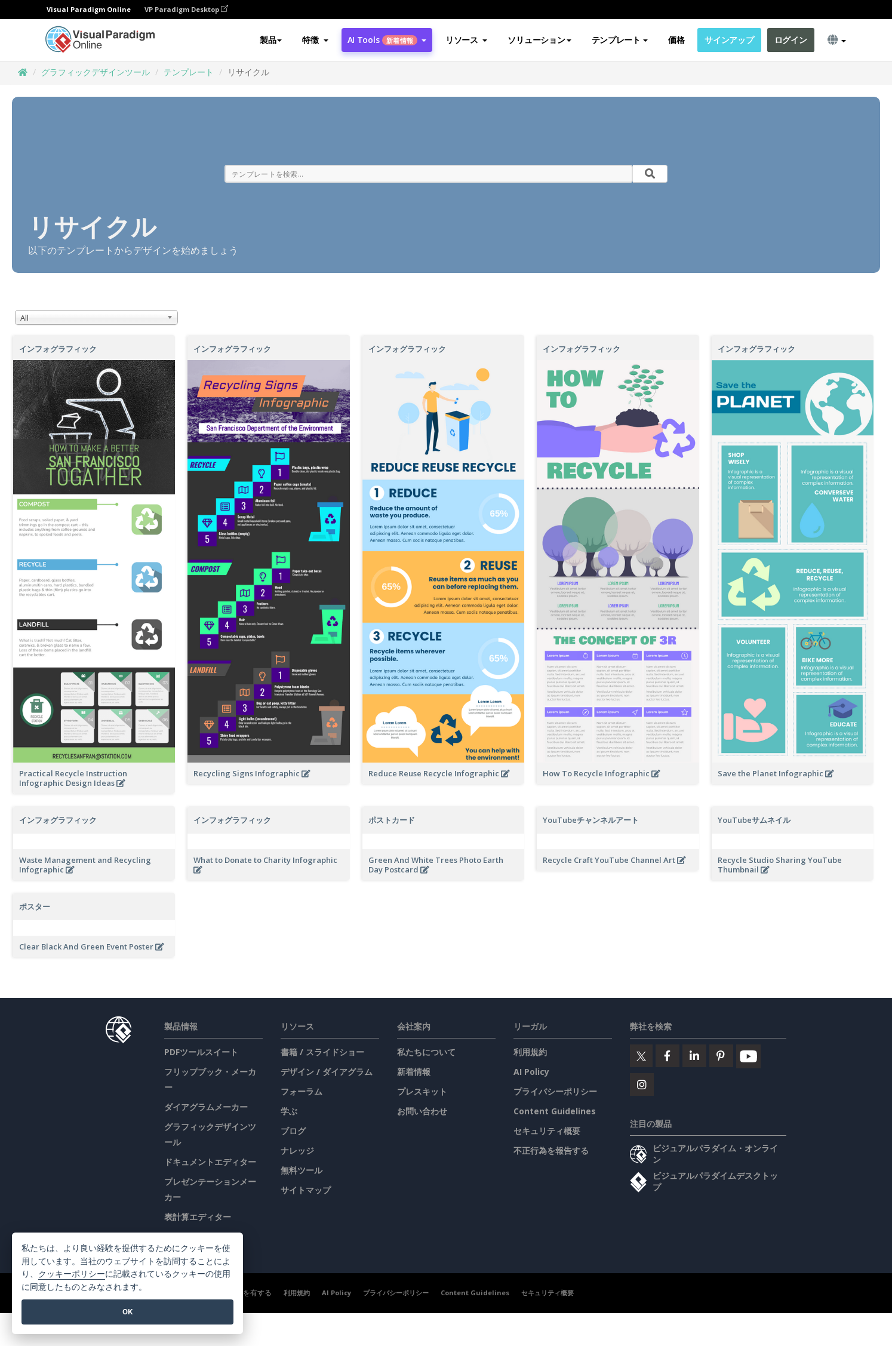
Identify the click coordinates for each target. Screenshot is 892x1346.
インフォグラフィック (58, 348)
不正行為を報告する (551, 1150)
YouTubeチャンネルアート (591, 820)
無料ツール (301, 1170)
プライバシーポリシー (555, 1091)
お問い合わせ (422, 1111)
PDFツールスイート (201, 1052)
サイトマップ (306, 1190)
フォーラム (301, 1091)
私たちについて (426, 1052)
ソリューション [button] (539, 39)
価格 (676, 39)
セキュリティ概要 (546, 1130)
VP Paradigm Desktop (186, 9)
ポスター (34, 906)
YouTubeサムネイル (754, 820)
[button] (315, 40)
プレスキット (422, 1091)
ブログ (293, 1130)
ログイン (790, 39)
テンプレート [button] (620, 39)
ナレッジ (297, 1150)
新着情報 (413, 1071)
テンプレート (189, 72)
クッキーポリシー (71, 1274)
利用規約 (530, 1052)
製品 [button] (271, 39)
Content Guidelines (554, 1111)
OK (127, 1311)
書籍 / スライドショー (322, 1052)
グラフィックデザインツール (95, 72)
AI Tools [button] (386, 39)
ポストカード (391, 820)
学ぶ (289, 1111)
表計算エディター (197, 1216)
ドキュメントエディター (210, 1161)
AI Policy (531, 1071)
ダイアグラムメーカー (206, 1107)
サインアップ (729, 39)
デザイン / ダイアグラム (327, 1071)
